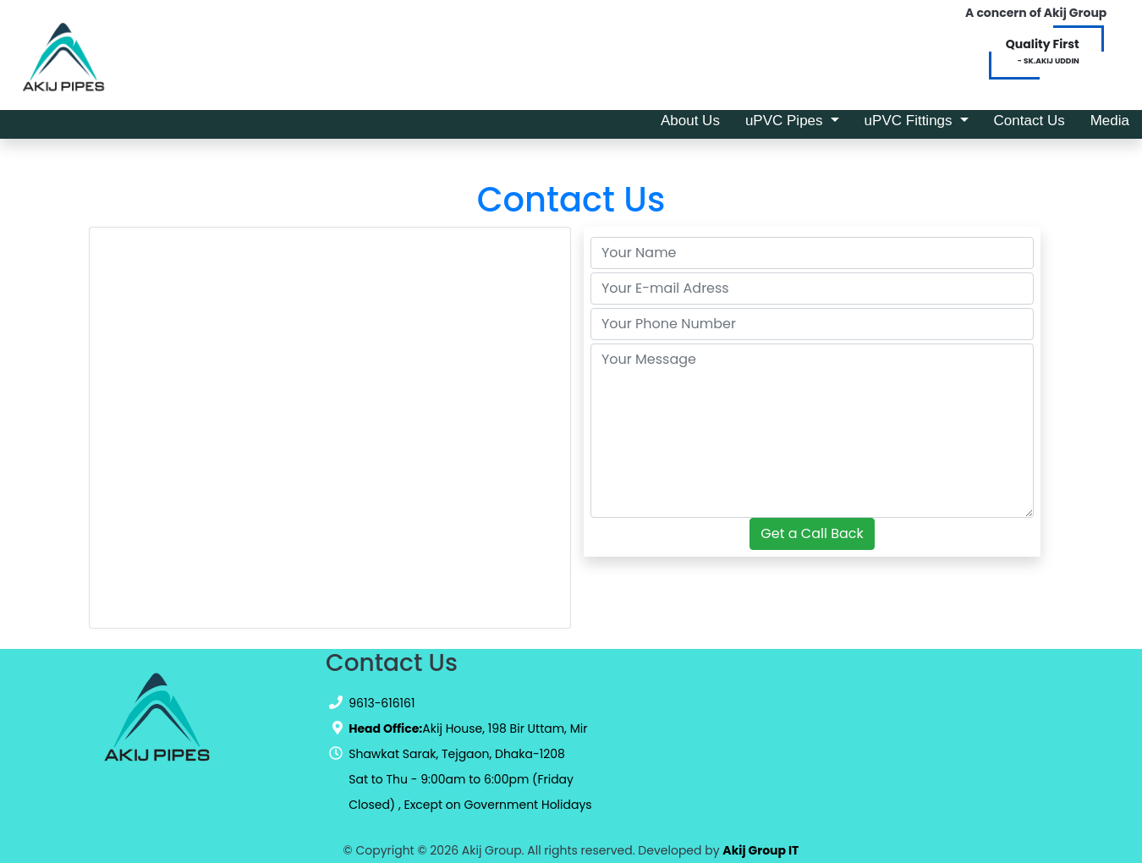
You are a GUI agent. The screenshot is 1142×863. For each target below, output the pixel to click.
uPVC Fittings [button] (911, 121)
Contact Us (1036, 119)
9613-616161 (382, 703)
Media (1116, 119)
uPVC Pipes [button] (785, 121)
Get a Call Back (811, 533)
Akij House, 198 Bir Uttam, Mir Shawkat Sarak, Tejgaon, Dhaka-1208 (468, 741)
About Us (697, 119)
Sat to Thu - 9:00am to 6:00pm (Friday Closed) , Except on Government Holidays (470, 792)
